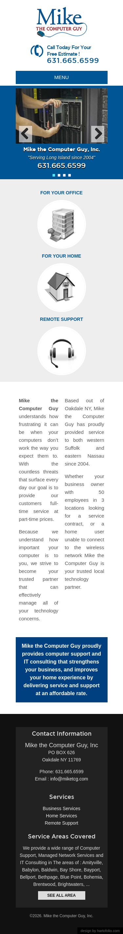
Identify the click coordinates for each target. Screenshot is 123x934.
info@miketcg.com (69, 778)
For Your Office (61, 192)
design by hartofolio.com (100, 931)
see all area (61, 895)
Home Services (61, 815)
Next (97, 134)
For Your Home (61, 256)
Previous (25, 134)
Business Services (61, 808)
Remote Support (61, 319)
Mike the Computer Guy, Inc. (68, 916)
